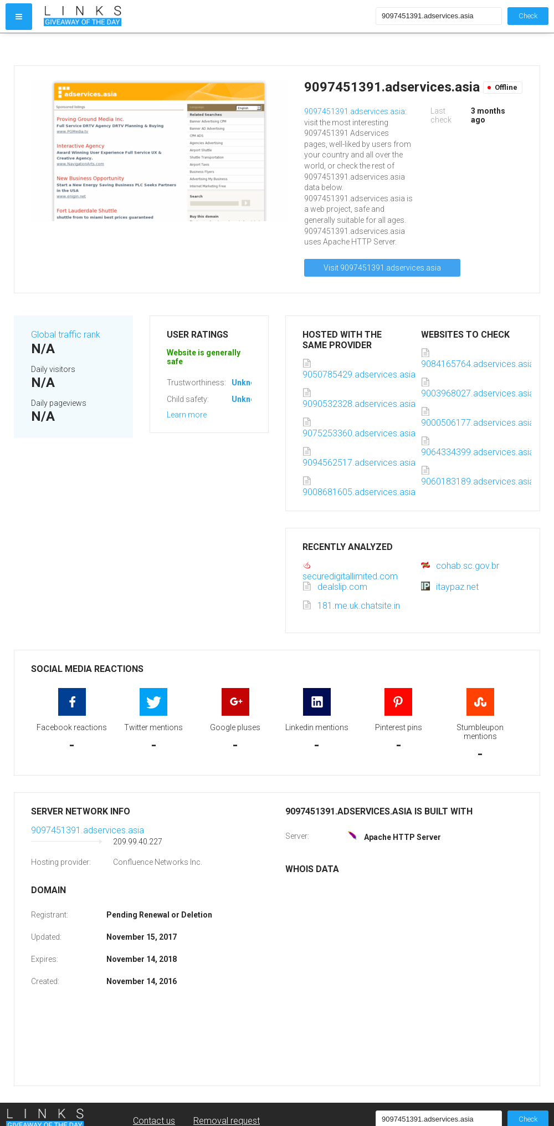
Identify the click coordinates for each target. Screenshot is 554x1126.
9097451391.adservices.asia (354, 111)
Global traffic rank (65, 334)
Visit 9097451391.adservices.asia (382, 267)
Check (528, 16)
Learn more (187, 414)
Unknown (248, 382)
